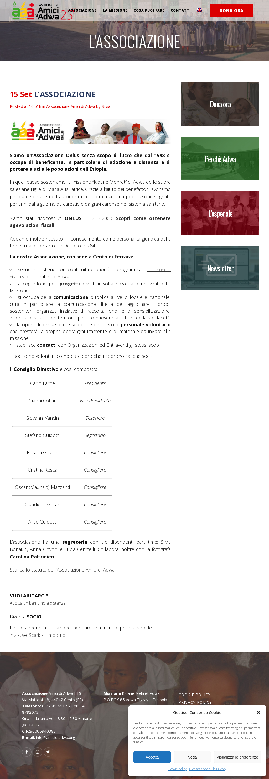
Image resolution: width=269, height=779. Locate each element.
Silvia (106, 106)
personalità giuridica (137, 239)
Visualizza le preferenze (237, 757)
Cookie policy (177, 769)
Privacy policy (195, 702)
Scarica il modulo (47, 635)
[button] (258, 712)
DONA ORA (232, 10)
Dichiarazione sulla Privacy (207, 769)
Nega (192, 757)
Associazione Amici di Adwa (70, 106)
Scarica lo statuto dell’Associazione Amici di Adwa (62, 570)
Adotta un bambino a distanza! (38, 603)
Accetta (152, 757)
